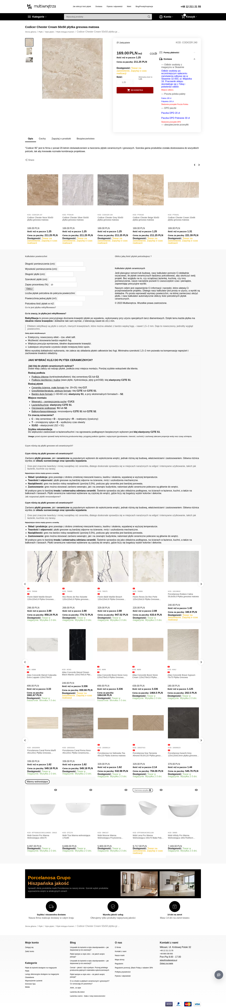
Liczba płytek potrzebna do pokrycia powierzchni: (50, 293)
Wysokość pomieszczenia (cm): (41, 269)
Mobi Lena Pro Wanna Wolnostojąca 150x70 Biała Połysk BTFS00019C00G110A (148, 836)
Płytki (27, 971)
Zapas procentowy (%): (37, 284)
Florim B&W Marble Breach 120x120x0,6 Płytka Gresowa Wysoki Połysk (111, 598)
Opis (30, 138)
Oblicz (29, 289)
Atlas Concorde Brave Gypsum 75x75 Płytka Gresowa (182, 676)
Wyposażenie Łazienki (33, 981)
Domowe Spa (30, 984)
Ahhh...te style (75, 988)
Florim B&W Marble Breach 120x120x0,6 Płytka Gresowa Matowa (40, 598)
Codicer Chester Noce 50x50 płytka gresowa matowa (40, 218)
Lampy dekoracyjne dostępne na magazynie (42, 974)
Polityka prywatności (123, 972)
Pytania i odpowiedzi (115, 6)
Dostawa (98, 6)
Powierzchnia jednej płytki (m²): (41, 298)
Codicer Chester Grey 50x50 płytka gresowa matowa (110, 218)
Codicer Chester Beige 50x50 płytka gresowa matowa (146, 218)
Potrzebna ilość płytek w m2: (39, 303)
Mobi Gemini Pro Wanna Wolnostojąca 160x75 (38, 836)
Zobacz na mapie (166, 963)
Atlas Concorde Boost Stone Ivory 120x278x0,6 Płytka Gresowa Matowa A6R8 (113, 676)
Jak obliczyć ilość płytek (82, 6)
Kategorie (38, 17)
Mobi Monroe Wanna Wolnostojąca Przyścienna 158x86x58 (109, 836)
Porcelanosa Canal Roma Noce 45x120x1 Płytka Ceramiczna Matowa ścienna (76, 751)
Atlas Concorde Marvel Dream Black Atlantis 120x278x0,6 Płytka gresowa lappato (77, 673)
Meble (27, 987)
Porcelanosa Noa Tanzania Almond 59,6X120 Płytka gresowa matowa (148, 754)
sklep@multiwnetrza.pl (168, 960)
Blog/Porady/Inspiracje (144, 6)
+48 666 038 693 (166, 954)
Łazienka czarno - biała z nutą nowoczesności (87, 996)
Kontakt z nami (120, 951)
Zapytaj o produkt (61, 138)
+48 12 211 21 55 (191, 6)
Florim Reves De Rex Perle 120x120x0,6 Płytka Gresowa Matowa (146, 598)
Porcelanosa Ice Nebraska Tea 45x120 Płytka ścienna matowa (111, 754)
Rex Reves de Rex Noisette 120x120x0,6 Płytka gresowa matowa (75, 598)
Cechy (42, 138)
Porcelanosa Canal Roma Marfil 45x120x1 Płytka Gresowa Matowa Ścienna (41, 751)
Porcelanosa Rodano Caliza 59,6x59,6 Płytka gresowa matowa (183, 595)
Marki (129, 6)
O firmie (118, 947)
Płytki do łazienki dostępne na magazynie (41, 968)
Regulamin (119, 964)
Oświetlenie (29, 977)
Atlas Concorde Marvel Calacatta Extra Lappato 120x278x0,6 (42, 676)
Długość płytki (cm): (35, 274)
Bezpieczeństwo (86, 138)
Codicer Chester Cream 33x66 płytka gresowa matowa (181, 218)
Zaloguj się (29, 947)
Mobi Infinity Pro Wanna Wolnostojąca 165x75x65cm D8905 (180, 836)
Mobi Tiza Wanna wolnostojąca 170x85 (76, 836)
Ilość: (120, 77)
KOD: (178, 42)
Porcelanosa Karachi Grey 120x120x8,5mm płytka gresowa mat (182, 754)
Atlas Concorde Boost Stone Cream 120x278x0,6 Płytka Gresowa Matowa (145, 676)
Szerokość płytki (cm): (36, 279)
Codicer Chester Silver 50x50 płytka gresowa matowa (75, 218)
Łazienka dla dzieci (77, 992)
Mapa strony (119, 960)
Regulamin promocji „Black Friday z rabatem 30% (134, 968)
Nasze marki (120, 955)
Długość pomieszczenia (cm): (40, 264)
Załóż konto (29, 951)
